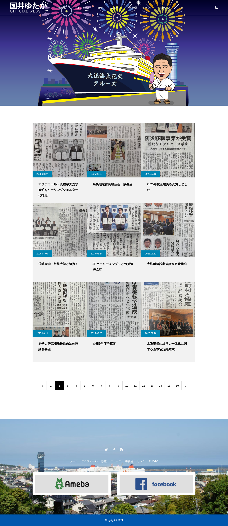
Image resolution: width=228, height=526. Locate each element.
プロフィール (82, 7)
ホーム (62, 7)
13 (152, 385)
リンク (149, 7)
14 (160, 385)
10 (126, 385)
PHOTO (165, 7)
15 (169, 385)
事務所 (133, 7)
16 (177, 385)
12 (143, 385)
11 (135, 385)
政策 (100, 7)
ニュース (116, 7)
